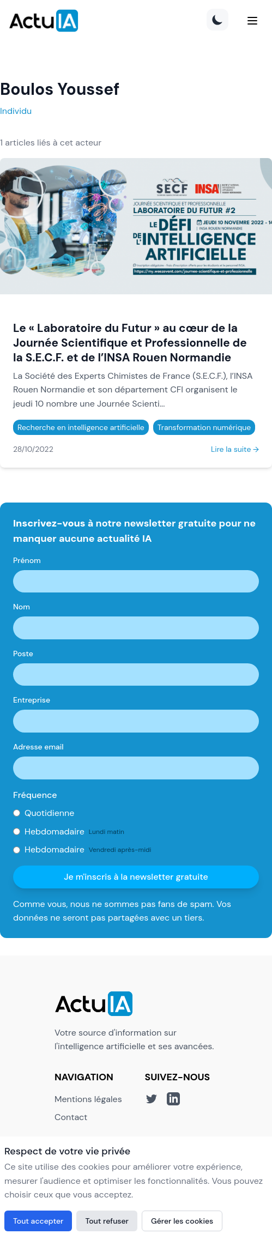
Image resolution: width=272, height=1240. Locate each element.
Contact (71, 1117)
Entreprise (31, 700)
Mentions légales (88, 1099)
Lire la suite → (235, 449)
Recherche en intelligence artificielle (80, 427)
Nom (21, 607)
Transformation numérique (204, 427)
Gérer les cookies (182, 1221)
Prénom (27, 560)
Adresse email (38, 747)
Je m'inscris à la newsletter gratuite (136, 876)
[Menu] (252, 21)
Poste (23, 653)
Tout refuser (107, 1221)
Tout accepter (38, 1221)
